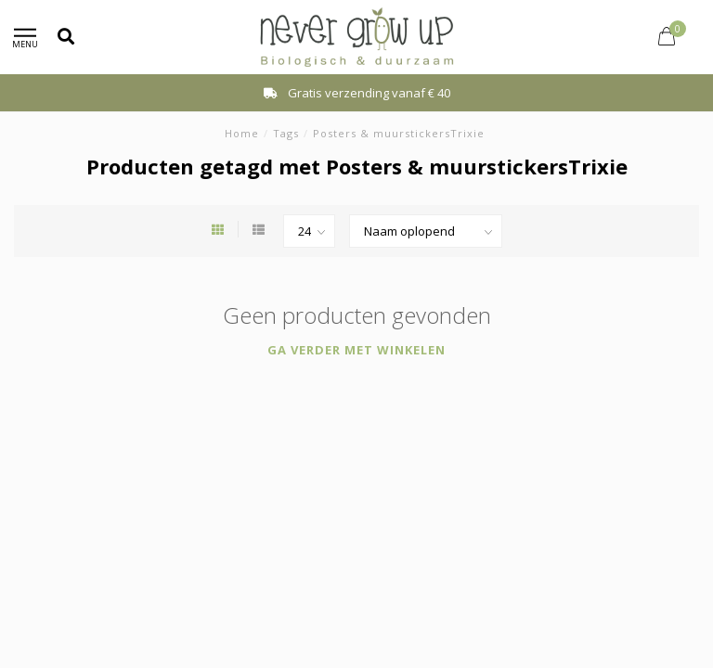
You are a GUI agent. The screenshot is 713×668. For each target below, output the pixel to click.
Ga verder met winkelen (356, 349)
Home (242, 133)
